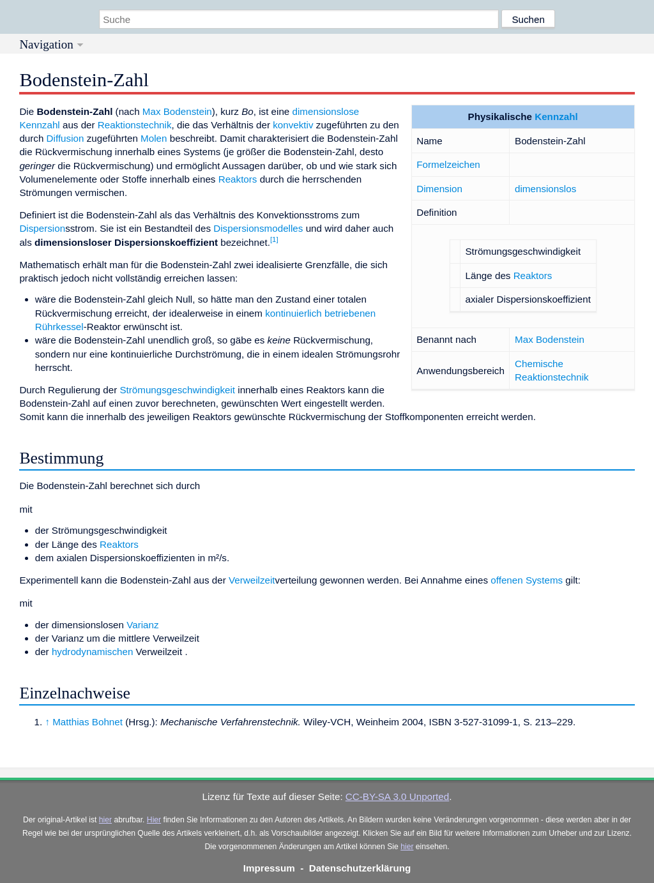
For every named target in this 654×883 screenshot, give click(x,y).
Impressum (269, 868)
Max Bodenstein (549, 339)
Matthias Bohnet (87, 721)
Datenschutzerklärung (360, 868)
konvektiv (293, 124)
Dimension (439, 188)
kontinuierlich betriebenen (320, 313)
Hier (154, 819)
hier (105, 819)
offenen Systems (526, 580)
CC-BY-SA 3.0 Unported (397, 796)
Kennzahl (556, 116)
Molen (154, 138)
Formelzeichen (448, 164)
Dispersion (42, 228)
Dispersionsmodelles (258, 228)
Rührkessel (59, 326)
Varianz (142, 624)
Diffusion (65, 138)
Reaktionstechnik (135, 124)
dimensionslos (545, 188)
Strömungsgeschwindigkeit (177, 389)
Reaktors (532, 275)
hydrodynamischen (92, 651)
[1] (274, 239)
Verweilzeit (252, 580)
